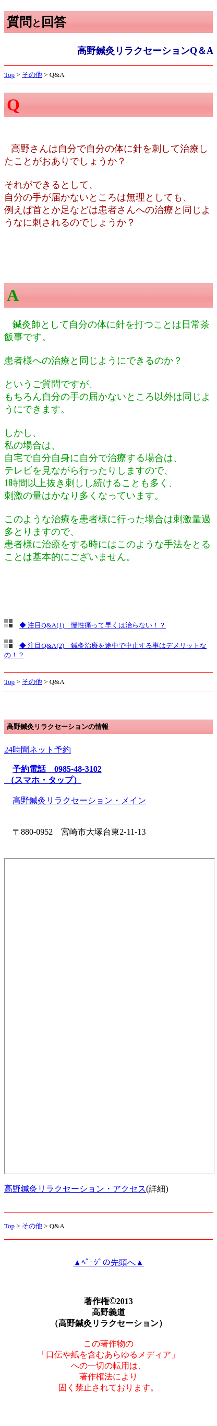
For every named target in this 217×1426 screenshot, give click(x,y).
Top (9, 74)
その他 (32, 74)
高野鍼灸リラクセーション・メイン (79, 800)
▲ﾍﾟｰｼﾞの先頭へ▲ (108, 1262)
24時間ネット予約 (37, 749)
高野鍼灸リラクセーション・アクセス (75, 1188)
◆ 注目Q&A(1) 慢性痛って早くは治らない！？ (92, 625)
